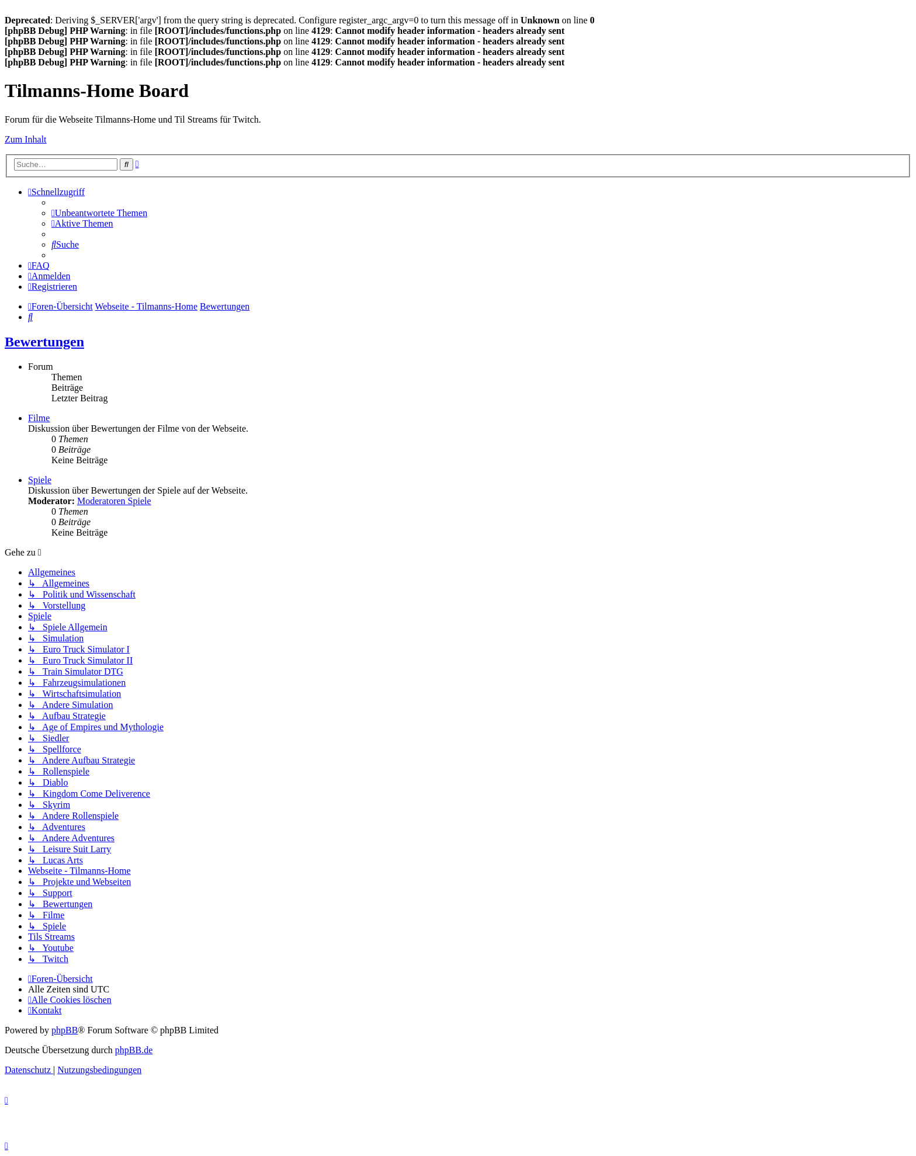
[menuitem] (99, 213)
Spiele (39, 480)
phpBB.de (133, 1050)
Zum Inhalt (26, 139)
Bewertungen (44, 341)
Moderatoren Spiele (114, 501)
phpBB (64, 1030)
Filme (39, 418)
